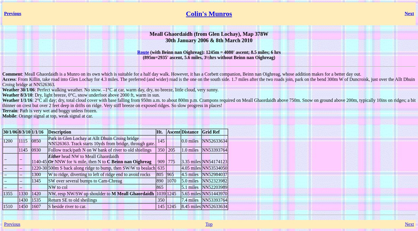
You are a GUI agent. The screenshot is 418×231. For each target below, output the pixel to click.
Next (409, 224)
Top (209, 224)
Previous (12, 224)
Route (143, 52)
